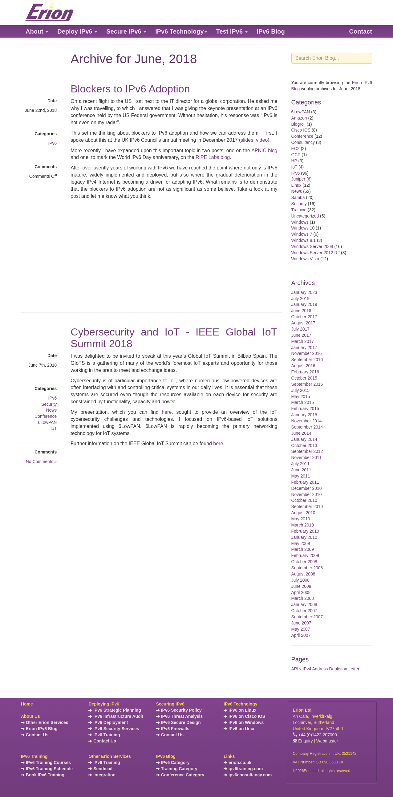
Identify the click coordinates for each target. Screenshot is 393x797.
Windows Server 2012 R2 (315, 252)
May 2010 (300, 518)
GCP (296, 154)
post (76, 196)
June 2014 (301, 433)
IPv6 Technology (240, 703)
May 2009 (300, 543)
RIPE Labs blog (213, 157)
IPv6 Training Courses (46, 762)
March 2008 (302, 598)
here (167, 412)
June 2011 (301, 469)
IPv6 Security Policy (179, 710)
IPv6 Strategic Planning (114, 710)
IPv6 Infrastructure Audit (115, 716)
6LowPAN (47, 422)
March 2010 (302, 525)
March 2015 (302, 402)
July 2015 (300, 390)
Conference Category (180, 774)
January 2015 (304, 414)
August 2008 (303, 573)
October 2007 (304, 610)
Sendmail (100, 768)
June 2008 (301, 586)
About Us (30, 716)
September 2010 (307, 506)
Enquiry (303, 740)
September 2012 (307, 451)
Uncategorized (305, 215)
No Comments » (41, 461)
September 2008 (307, 567)
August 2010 (303, 512)
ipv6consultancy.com (248, 774)
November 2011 (306, 457)
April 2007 (301, 635)
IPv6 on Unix (239, 728)
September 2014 (307, 427)
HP (294, 160)
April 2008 (301, 592)
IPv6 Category (173, 762)
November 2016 (306, 353)
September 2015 (307, 384)
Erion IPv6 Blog (39, 728)
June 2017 (301, 335)
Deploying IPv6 (103, 703)
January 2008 (304, 604)
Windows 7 (301, 234)
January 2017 (304, 347)
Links (229, 756)
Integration (101, 774)
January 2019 (304, 304)
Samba (298, 197)
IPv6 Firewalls (172, 728)
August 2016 (303, 365)
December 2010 (306, 488)
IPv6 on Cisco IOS (244, 716)
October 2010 (304, 500)
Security (49, 404)
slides (247, 140)
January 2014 (304, 439)
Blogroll (298, 124)
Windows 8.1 (303, 240)
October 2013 (304, 445)
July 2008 (300, 580)
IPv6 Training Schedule (47, 768)
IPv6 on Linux (240, 710)
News (51, 410)
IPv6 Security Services (113, 728)
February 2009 (305, 555)
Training (299, 209)
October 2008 (304, 561)
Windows (300, 222)
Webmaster (327, 740)
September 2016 (307, 359)
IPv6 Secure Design (178, 722)
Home (27, 703)
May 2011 (300, 476)
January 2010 (304, 537)
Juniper (298, 179)
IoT (54, 428)
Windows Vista (305, 258)
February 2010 (305, 531)
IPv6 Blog (166, 756)
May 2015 (300, 396)
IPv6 (52, 143)
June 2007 (301, 622)
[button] (37, 31)
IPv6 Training (104, 734)
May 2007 (300, 629)
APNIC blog (264, 150)
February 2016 (305, 371)
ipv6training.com (243, 768)
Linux (296, 185)
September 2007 (307, 616)
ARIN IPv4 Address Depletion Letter (325, 668)
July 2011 (300, 463)
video (262, 140)
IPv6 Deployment (108, 722)
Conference (45, 416)
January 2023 (304, 292)
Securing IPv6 (170, 703)
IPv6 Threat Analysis (179, 716)
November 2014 (306, 420)
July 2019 (300, 298)
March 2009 (302, 549)
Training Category (176, 768)
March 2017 (302, 341)
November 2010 (306, 494)
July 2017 (300, 329)
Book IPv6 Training (42, 774)
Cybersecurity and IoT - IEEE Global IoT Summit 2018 (174, 337)
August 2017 (303, 322)
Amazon (299, 118)
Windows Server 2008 (312, 246)
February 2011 (305, 482)
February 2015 (305, 408)
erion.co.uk (237, 762)
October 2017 (304, 316)
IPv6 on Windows (244, 722)
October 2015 (304, 378)
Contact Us (34, 734)
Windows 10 (303, 228)
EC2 (295, 148)
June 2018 (301, 310)
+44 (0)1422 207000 (315, 734)
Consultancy (303, 142)
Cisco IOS (301, 130)
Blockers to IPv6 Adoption (130, 89)
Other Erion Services (44, 722)
